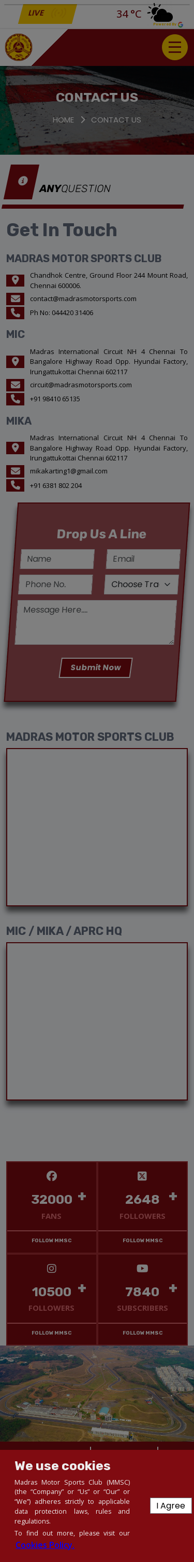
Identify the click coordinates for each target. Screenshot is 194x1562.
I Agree (170, 1506)
